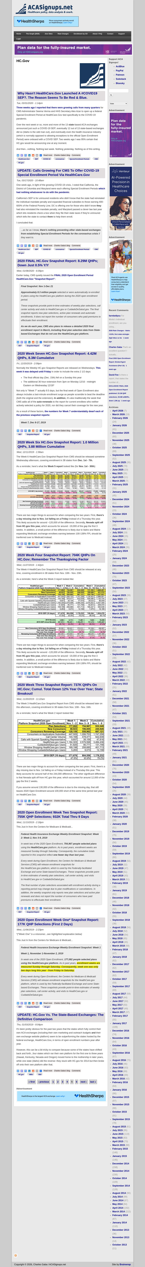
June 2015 (117, 1134)
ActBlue (120, 66)
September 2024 (121, 521)
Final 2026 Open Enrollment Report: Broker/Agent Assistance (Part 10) (120, 362)
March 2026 (118, 414)
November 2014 (120, 1171)
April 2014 (117, 1208)
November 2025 (120, 440)
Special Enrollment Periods (79, 159)
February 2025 (120, 484)
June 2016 (117, 1067)
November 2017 (120, 971)
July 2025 (117, 466)
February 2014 (120, 1215)
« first (32, 1082)
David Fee (114, 375)
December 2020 (120, 765)
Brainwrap (125, 1264)
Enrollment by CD (81, 34)
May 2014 (117, 1204)
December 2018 (120, 898)
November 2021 (120, 706)
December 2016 (120, 1030)
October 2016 (119, 1045)
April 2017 (117, 1008)
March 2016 (118, 1078)
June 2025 (117, 469)
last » (93, 1082)
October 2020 (119, 779)
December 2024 (120, 499)
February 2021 (120, 750)
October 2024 (119, 514)
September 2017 (121, 986)
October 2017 (119, 979)
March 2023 (118, 613)
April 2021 (117, 743)
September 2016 (121, 1053)
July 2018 (117, 931)
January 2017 (119, 1023)
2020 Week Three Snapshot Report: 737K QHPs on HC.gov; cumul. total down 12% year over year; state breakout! (60, 689)
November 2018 (120, 905)
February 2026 (120, 418)
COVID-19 (46, 159)
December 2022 (120, 632)
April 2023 (117, 610)
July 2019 (117, 864)
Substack (121, 79)
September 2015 (121, 1119)
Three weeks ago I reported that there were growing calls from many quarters (58, 107)
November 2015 (120, 1104)
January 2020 (119, 824)
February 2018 (120, 949)
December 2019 (120, 831)
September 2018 (121, 920)
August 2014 (119, 1193)
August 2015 (119, 1126)
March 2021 (118, 746)
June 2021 (117, 735)
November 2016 (120, 1038)
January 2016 (119, 1090)
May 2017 (117, 1005)
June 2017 (117, 1001)
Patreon (120, 75)
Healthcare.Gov (24, 159)
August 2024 (119, 529)
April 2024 (117, 543)
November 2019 (120, 839)
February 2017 (120, 1016)
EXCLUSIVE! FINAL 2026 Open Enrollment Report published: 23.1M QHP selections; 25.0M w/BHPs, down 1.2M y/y (119, 393)
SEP (36, 159)
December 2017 (120, 964)
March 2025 (118, 481)
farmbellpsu (115, 316)
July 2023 (117, 599)
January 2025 (119, 492)
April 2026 (117, 410)
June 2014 (117, 1200)
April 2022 (117, 676)
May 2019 (117, 872)
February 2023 (120, 617)
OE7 (19, 346)
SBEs (31, 1074)
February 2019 (120, 883)
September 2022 (121, 654)
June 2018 (117, 934)
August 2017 (119, 993)
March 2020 (118, 813)
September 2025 (121, 455)
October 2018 (119, 912)
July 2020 (117, 798)
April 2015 (117, 1141)
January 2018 (119, 957)
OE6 (39, 1074)
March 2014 (118, 1211)
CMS (96, 159)
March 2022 (118, 680)
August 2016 (119, 1060)
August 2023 (119, 595)
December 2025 (120, 433)
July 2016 (117, 1064)
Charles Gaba (115, 347)
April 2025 (117, 477)
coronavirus (60, 159)
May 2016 (117, 1071)
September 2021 (121, 720)
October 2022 (119, 647)
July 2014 (117, 1196)
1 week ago (125, 401)
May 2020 (117, 805)
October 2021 (119, 713)
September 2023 (121, 588)
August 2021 (119, 728)
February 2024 (120, 551)
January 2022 (119, 691)
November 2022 (120, 639)
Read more (48, 155)
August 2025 (119, 462)
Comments (76, 155)
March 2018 (118, 945)
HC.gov (21, 163)
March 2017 (118, 1012)
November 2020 (120, 772)
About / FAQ (97, 34)
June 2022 (117, 669)
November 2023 (120, 573)
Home (18, 34)
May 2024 (117, 540)
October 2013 (119, 1244)
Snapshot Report (33, 346)
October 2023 (119, 580)
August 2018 (119, 927)
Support (121, 34)
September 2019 (121, 853)
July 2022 (117, 665)
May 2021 (117, 739)
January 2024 (119, 558)
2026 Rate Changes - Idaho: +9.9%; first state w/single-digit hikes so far (119, 334)
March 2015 (118, 1145)
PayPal (119, 70)
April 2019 (117, 875)
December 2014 (120, 1163)
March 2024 (118, 547)
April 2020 (117, 809)
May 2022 (117, 672)
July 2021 (117, 731)
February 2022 (120, 683)
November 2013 (120, 1237)
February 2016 (120, 1082)
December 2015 (120, 1097)
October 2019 (119, 846)
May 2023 (117, 606)
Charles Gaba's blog (62, 155)
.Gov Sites (49, 34)
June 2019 (117, 868)
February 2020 (120, 816)
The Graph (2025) (33, 34)
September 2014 (121, 1185)
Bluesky (120, 83)
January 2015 (119, 1156)
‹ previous (43, 1082)
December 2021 (120, 698)
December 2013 (120, 1230)
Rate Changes (63, 34)
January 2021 (119, 757)
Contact (110, 34)
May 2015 (117, 1138)
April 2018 (117, 942)
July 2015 (117, 1130)
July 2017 (117, 997)
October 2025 (119, 447)
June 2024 (117, 536)
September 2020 (121, 787)
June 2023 (117, 602)
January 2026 (119, 425)
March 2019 (118, 879)
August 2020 (119, 794)
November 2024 (120, 506)
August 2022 (119, 661)
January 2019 (119, 890)
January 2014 (119, 1222)
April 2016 (117, 1075)
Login (18, 39)
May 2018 (117, 938)
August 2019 (119, 861)
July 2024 (117, 532)
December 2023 (120, 565)
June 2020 (117, 802)
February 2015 (120, 1149)
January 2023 (119, 625)
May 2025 (117, 473)
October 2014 (119, 1178)
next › (84, 1082)
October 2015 (119, 1112)
